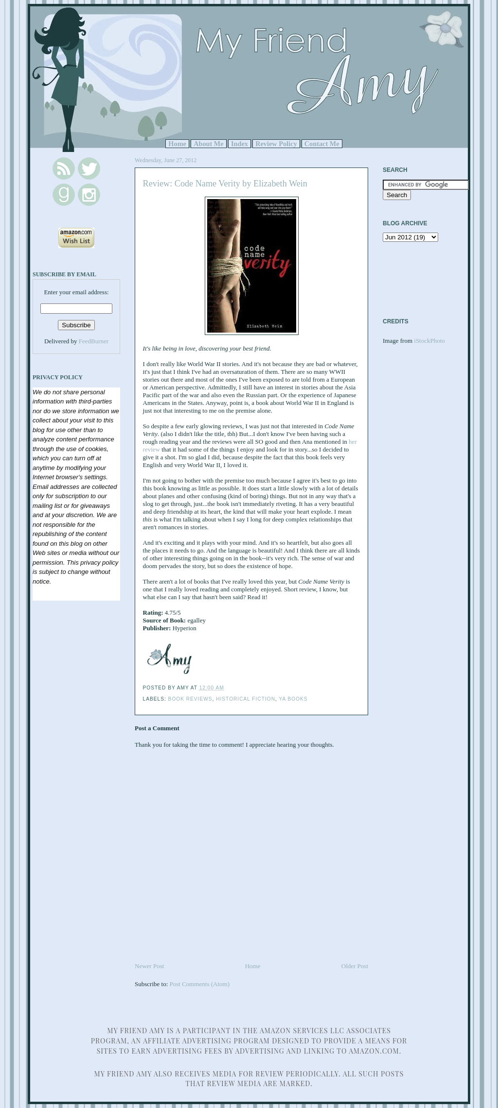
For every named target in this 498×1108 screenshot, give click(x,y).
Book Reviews (190, 699)
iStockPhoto (429, 340)
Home (177, 144)
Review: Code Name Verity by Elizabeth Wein (225, 183)
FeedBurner (93, 341)
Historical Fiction (245, 699)
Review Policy (276, 144)
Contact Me (321, 144)
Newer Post (149, 966)
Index (239, 144)
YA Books (293, 699)
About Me (209, 144)
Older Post (354, 966)
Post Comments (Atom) (200, 984)
